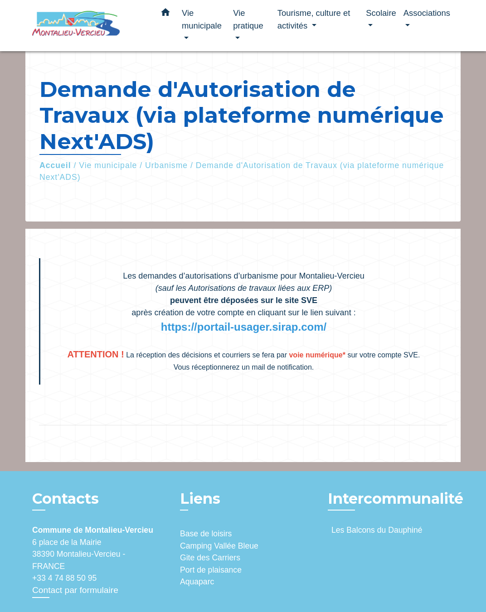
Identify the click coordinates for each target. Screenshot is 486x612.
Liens (200, 498)
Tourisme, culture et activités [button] (313, 19)
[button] (165, 14)
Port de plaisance (211, 569)
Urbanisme (166, 165)
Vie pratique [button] (248, 19)
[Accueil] (89, 26)
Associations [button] (426, 13)
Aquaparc (197, 581)
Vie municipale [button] (202, 19)
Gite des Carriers (210, 557)
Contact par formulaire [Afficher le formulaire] (75, 590)
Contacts (65, 498)
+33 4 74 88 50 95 (64, 578)
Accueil (55, 165)
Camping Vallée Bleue (219, 545)
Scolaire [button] (381, 13)
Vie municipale (108, 165)
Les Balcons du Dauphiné (377, 530)
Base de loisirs (206, 533)
